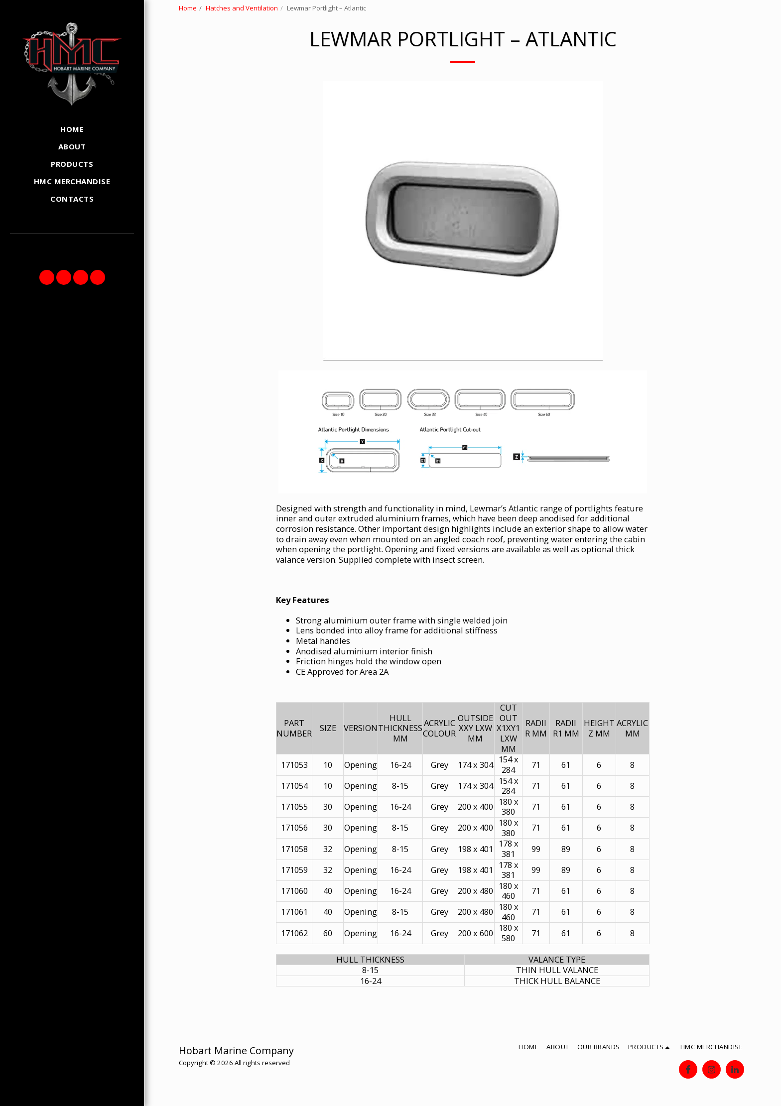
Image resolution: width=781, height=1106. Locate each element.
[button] (46, 277)
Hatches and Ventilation (242, 7)
